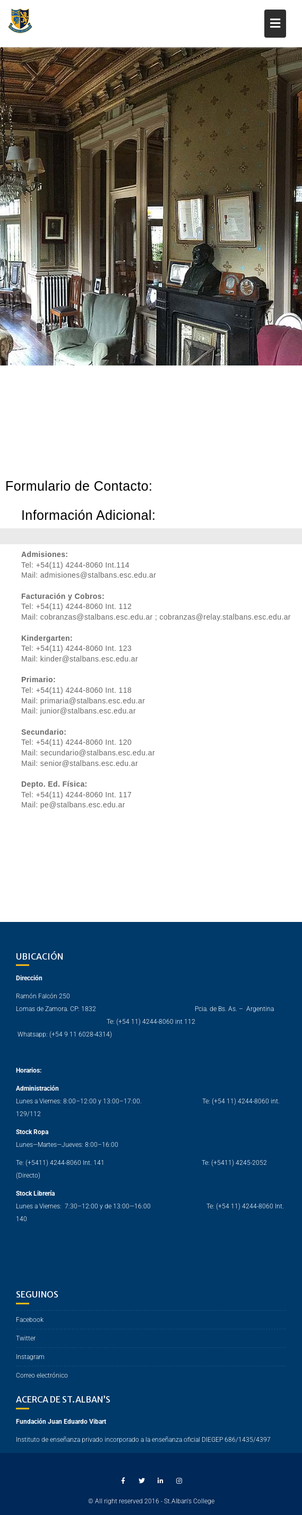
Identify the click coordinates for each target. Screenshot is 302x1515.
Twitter (26, 1347)
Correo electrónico (42, 1384)
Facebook (30, 1329)
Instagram (30, 1366)
